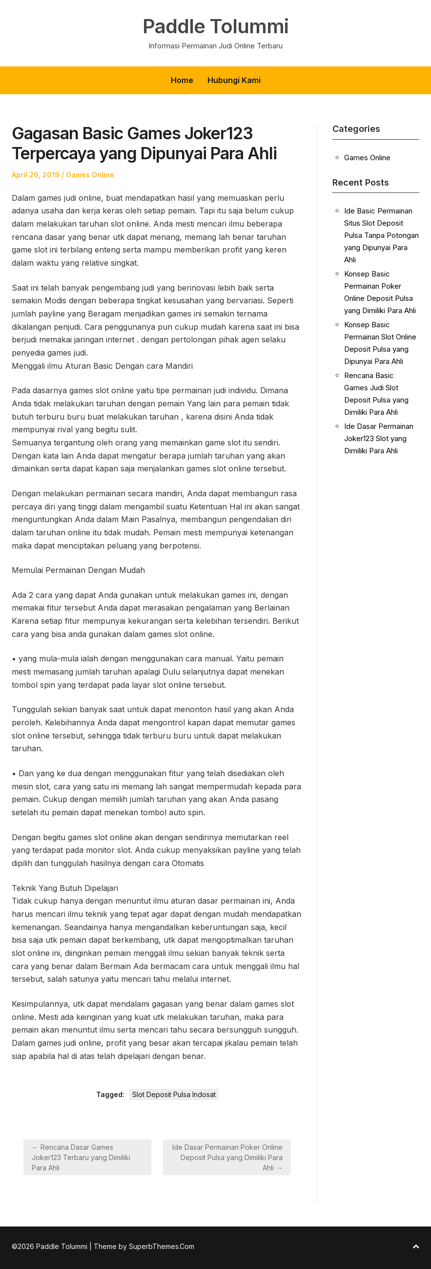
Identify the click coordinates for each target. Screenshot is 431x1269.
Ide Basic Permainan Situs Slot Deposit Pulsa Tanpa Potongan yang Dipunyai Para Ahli (381, 235)
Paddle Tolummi (215, 26)
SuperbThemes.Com (161, 1246)
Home (182, 80)
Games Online (90, 174)
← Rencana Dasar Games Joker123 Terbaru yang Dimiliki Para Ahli (81, 1157)
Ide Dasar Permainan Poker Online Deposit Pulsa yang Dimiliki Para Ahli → (227, 1157)
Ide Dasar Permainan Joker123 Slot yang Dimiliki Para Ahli (378, 438)
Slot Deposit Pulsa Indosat (174, 1094)
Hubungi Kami (234, 80)
